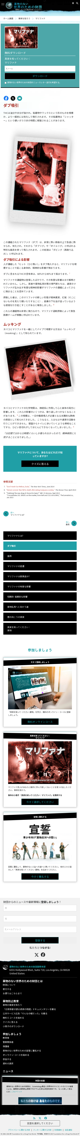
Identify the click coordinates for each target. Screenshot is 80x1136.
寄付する (7, 989)
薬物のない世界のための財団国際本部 (27, 966)
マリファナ (40, 18)
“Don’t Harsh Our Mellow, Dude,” (18, 486)
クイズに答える (10, 1022)
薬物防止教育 (11, 1001)
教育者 (6, 1037)
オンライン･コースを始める (16, 1054)
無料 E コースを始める (13, 1017)
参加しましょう (40, 649)
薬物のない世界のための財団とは (23, 981)
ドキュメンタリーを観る (29, 1009)
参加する (7, 1059)
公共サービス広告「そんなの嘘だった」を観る (25, 1013)
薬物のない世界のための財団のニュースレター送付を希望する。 (33, 82)
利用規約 (58, 1129)
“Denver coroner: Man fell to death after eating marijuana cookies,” (30, 490)
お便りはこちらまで (12, 993)
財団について (9, 984)
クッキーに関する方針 (42, 1129)
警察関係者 (8, 1042)
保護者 (6, 1046)
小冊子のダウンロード (13, 1026)
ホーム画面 (8, 18)
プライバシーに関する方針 (19, 1129)
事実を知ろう (24, 18)
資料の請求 (8, 1063)
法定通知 (68, 1129)
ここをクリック (16, 1091)
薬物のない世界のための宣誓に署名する (22, 1050)
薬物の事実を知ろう (12, 1004)
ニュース (8, 1071)
